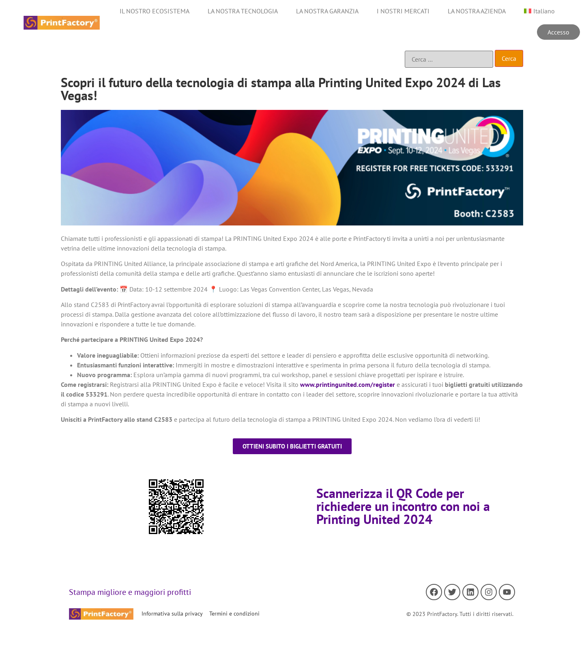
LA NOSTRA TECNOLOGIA (243, 11)
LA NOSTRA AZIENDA (477, 11)
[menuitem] (539, 11)
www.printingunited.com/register (347, 384)
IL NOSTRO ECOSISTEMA (154, 11)
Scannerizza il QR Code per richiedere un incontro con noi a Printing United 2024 (403, 506)
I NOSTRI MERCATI (403, 11)
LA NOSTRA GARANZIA (327, 11)
